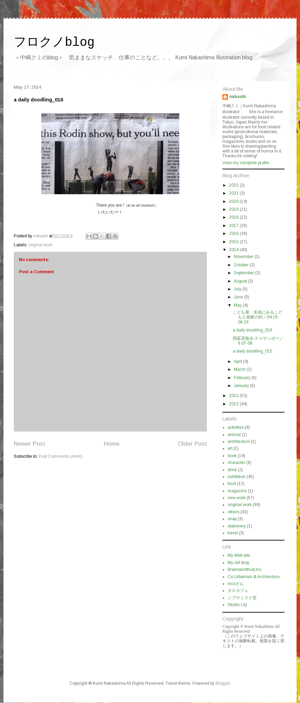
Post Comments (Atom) (61, 456)
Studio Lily (237, 604)
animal (234, 434)
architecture (239, 441)
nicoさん (236, 583)
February (242, 377)
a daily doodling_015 (252, 351)
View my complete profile (245, 162)
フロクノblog (54, 43)
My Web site (239, 555)
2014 (234, 249)
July (238, 289)
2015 (234, 241)
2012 (234, 404)
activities (236, 427)
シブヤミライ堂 (242, 597)
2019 (234, 209)
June (239, 297)
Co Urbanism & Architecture (254, 576)
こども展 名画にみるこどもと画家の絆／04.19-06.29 (257, 317)
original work (40, 244)
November (244, 256)
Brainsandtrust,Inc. (245, 569)
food (232, 483)
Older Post (192, 443)
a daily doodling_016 (252, 330)
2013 (234, 395)
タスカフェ (238, 590)
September (244, 272)
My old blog (238, 562)
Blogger (223, 683)
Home (112, 443)
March (240, 369)
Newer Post (29, 443)
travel (233, 533)
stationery (237, 526)
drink (232, 469)
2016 (234, 233)
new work (237, 497)
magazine (237, 490)
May (238, 305)
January (242, 385)
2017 (234, 225)
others (233, 511)
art (230, 448)
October (242, 265)
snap (232, 518)
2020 (234, 201)
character (236, 462)
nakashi (237, 96)
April (238, 361)
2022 (234, 185)
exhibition (237, 476)
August (241, 281)
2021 (234, 193)
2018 (234, 217)
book (232, 455)
